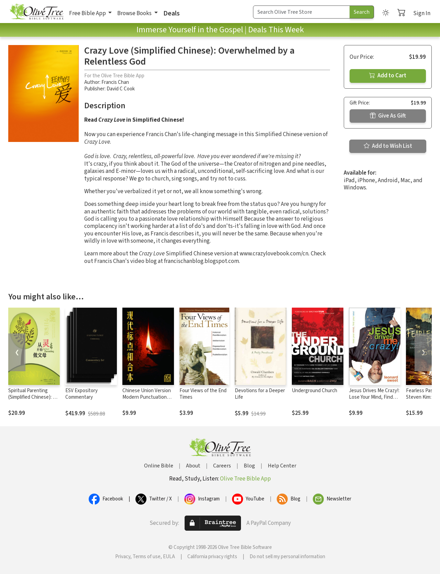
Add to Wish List (388, 146)
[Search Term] (301, 12)
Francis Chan (115, 82)
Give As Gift (388, 116)
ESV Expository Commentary (81, 394)
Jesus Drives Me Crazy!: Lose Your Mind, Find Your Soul (374, 397)
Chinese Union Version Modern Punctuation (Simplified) (146, 397)
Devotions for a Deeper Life (260, 394)
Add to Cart (387, 75)
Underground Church (314, 390)
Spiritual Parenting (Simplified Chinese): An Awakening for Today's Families (33, 400)
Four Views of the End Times (203, 394)
